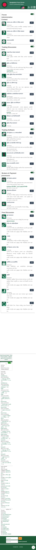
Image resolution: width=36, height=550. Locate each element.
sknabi (4, 531)
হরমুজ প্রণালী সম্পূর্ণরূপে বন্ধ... (5, 437)
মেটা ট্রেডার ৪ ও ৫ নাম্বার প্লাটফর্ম (14, 132)
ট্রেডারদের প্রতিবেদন (11, 190)
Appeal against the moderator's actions (6, 358)
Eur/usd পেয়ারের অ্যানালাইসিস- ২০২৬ (6, 443)
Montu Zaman (6, 515)
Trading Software (8, 130)
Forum (2, 366)
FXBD (2, 388)
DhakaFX (5, 532)
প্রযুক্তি (8, 274)
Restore (22, 541)
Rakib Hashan (4, 428)
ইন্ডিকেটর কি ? (5, 421)
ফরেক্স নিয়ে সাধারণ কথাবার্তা (13, 52)
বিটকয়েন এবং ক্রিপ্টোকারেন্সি (13, 116)
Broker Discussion (5, 368)
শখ (7, 302)
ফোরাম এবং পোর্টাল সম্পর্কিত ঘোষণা (15, 22)
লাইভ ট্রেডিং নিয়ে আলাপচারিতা (14, 74)
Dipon (2, 418)
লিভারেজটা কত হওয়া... (6, 500)
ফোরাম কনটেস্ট (10, 40)
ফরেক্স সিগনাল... (4, 496)
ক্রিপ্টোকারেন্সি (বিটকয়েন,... (5, 386)
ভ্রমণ (8, 289)
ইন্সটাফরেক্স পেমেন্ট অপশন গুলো (6, 405)
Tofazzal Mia (6, 521)
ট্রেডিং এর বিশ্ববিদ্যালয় (12, 63)
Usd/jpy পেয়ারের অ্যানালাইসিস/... (5, 432)
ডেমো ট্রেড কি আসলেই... (5, 486)
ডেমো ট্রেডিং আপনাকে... (6, 478)
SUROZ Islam (4, 423)
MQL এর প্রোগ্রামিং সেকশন (13, 163)
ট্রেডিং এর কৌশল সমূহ (12, 82)
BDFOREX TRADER (7, 534)
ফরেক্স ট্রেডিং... (4, 481)
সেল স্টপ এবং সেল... (5, 506)
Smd (4, 525)
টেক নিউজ (7, 498)
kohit (4, 513)
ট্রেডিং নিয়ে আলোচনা (12, 123)
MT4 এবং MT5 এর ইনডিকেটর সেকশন (15, 153)
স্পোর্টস (8, 236)
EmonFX (5, 518)
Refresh (2, 365)
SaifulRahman (4, 376)
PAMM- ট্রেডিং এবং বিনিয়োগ (13, 102)
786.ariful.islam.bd (5, 524)
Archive (21, 547)
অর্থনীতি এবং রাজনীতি (12, 262)
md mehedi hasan (7, 514)
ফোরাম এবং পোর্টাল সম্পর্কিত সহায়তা (15, 31)
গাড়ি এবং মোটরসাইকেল (12, 223)
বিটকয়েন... (8, 470)
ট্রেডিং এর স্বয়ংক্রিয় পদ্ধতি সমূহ (14, 142)
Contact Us (15, 547)
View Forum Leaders (6, 356)
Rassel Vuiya (4, 401)
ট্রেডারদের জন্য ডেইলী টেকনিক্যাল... (5, 398)
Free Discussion (8, 212)
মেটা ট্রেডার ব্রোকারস (11, 178)
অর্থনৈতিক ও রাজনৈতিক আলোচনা (15, 93)
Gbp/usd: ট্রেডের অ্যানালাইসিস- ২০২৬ (6, 379)
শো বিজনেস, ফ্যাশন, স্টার (12, 247)
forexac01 (3, 440)
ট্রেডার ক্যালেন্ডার (6, 410)
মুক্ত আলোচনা (10, 215)
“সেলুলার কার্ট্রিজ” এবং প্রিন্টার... (6, 416)
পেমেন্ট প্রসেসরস (10, 202)
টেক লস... (7, 491)
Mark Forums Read (4, 355)
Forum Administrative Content (6, 17)
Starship (5, 527)
